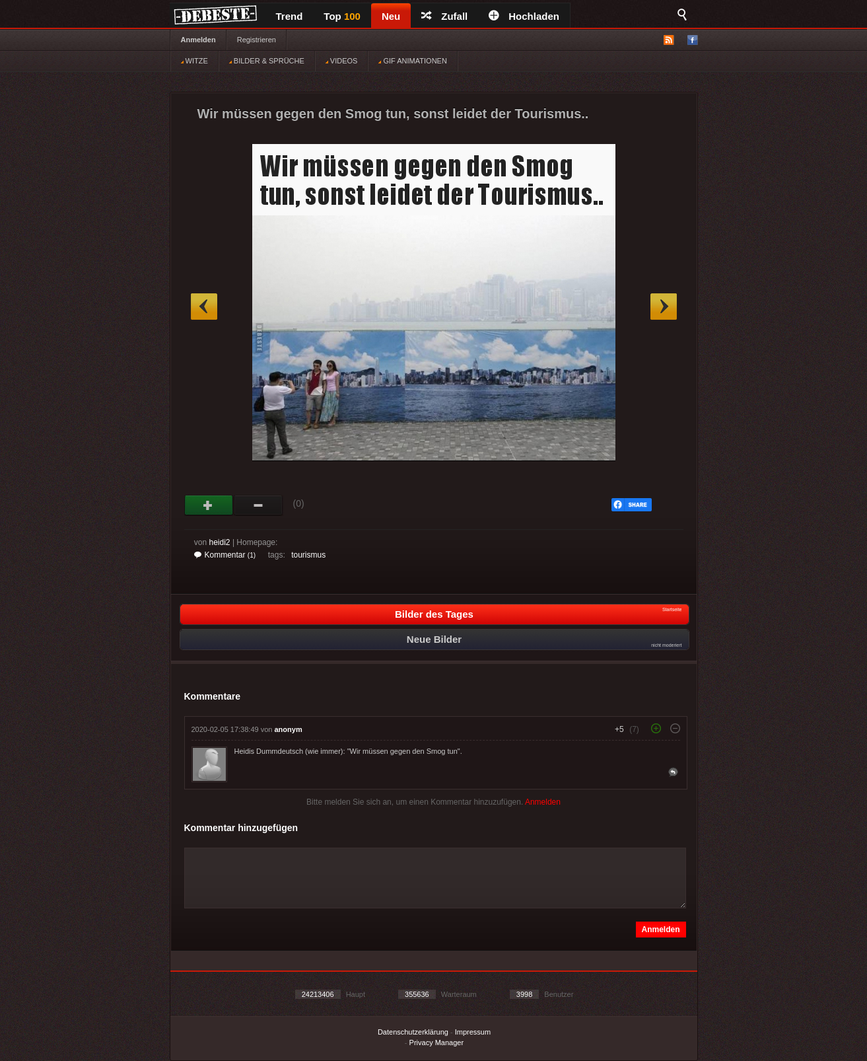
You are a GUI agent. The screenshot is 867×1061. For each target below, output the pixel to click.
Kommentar (225, 555)
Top (342, 16)
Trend (289, 16)
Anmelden (198, 40)
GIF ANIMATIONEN (412, 61)
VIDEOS (342, 61)
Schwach (258, 505)
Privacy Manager (436, 1042)
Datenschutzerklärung (413, 1032)
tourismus (308, 555)
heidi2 (219, 542)
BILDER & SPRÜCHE (266, 61)
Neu (391, 16)
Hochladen (524, 16)
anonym (288, 729)
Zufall (444, 16)
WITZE (194, 61)
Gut (209, 505)
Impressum (473, 1032)
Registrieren (256, 40)
